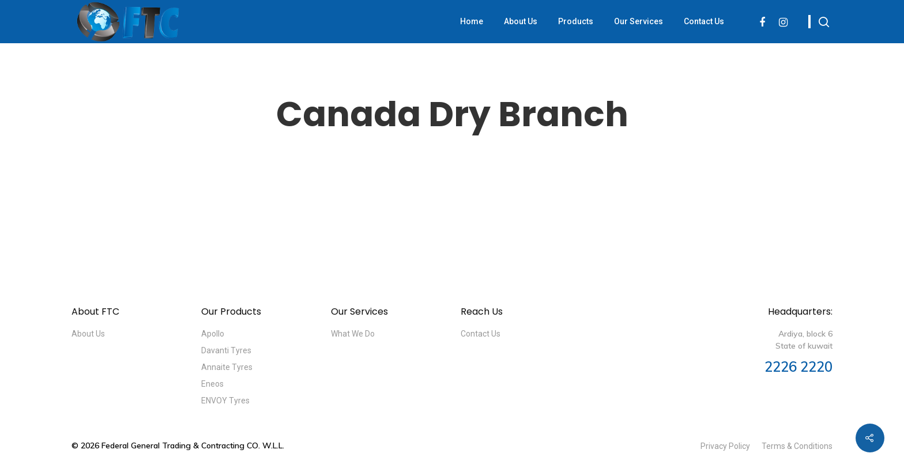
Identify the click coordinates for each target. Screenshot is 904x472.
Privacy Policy (725, 446)
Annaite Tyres (227, 367)
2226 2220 (798, 366)
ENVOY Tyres (225, 400)
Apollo (212, 333)
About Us (520, 21)
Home (471, 21)
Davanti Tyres (226, 350)
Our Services (638, 21)
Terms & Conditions (797, 446)
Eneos (212, 383)
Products (575, 21)
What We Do (353, 333)
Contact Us (704, 21)
